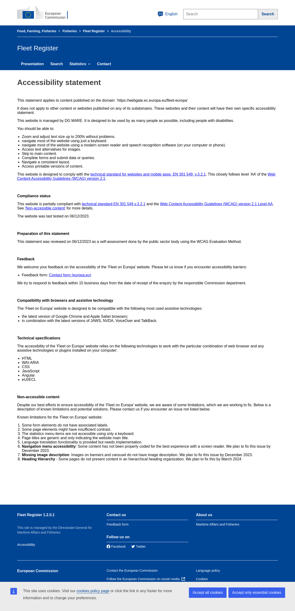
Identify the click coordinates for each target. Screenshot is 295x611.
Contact (104, 64)
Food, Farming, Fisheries (36, 31)
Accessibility (26, 545)
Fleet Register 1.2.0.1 (36, 515)
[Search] (268, 14)
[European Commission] (45, 13)
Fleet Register (94, 31)
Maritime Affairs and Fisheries (217, 524)
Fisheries (69, 31)
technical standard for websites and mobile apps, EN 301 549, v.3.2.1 (148, 174)
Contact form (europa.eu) (70, 275)
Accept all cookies (208, 593)
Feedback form (117, 524)
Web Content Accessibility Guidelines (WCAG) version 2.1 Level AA (216, 204)
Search (56, 64)
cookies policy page (92, 591)
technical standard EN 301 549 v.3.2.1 (113, 204)
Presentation (32, 64)
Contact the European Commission (132, 570)
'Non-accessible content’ (45, 208)
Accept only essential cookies (256, 593)
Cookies (202, 579)
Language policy (208, 570)
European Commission (37, 571)
